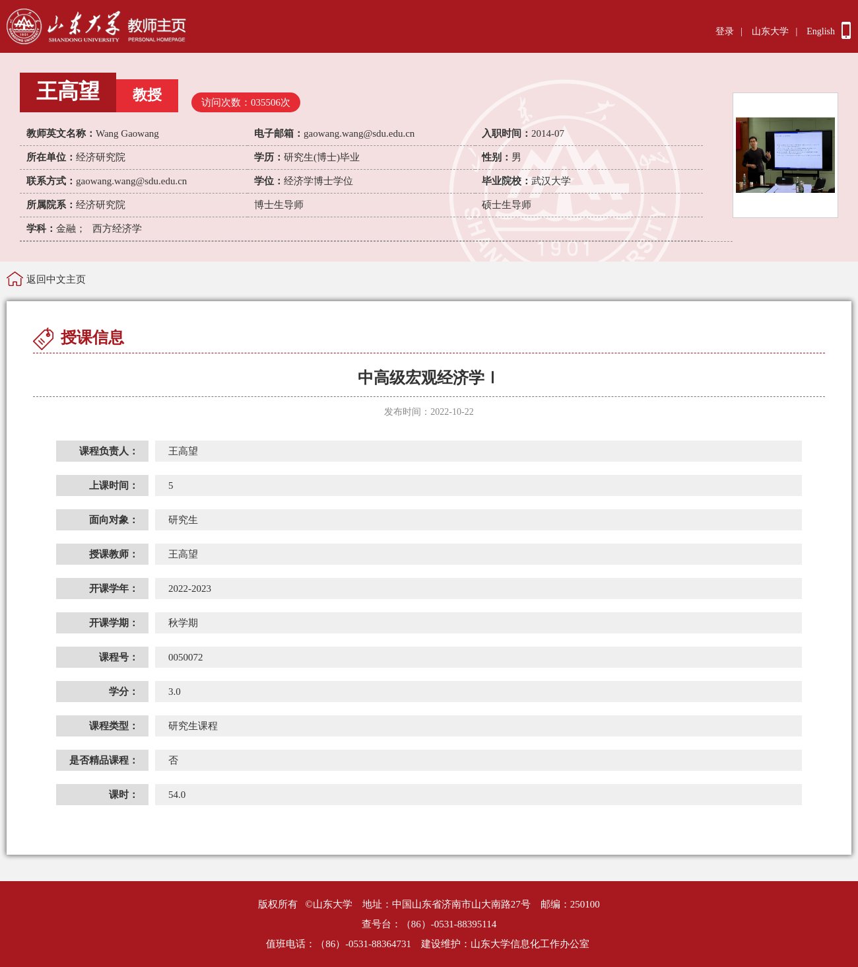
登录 (724, 31)
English (821, 31)
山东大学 (770, 31)
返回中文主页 (56, 279)
